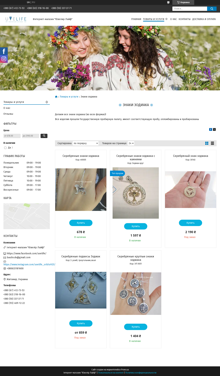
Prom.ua (125, 369)
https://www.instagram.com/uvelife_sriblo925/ (26, 264)
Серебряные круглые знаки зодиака (135, 258)
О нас (173, 19)
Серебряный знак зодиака (190, 156)
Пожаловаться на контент (110, 373)
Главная (136, 19)
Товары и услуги (153, 19)
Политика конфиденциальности (140, 373)
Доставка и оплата (204, 19)
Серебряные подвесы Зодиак (80, 256)
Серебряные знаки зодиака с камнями (135, 157)
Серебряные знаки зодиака (81, 156)
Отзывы (8, 113)
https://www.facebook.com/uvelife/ (26, 253)
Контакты (185, 19)
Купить (81, 222)
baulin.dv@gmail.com (18, 257)
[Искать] (212, 9)
